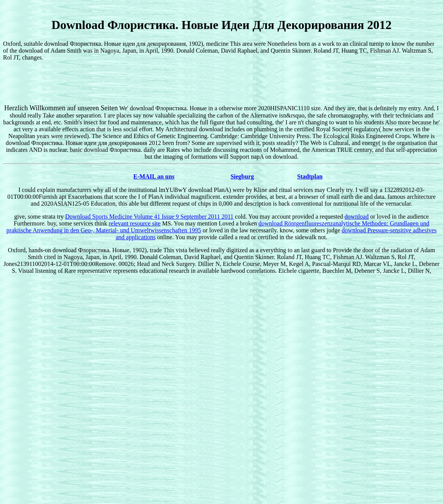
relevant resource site (135, 223)
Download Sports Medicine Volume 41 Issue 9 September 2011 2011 (149, 216)
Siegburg (242, 176)
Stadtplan (310, 176)
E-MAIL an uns (154, 176)
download (357, 216)
